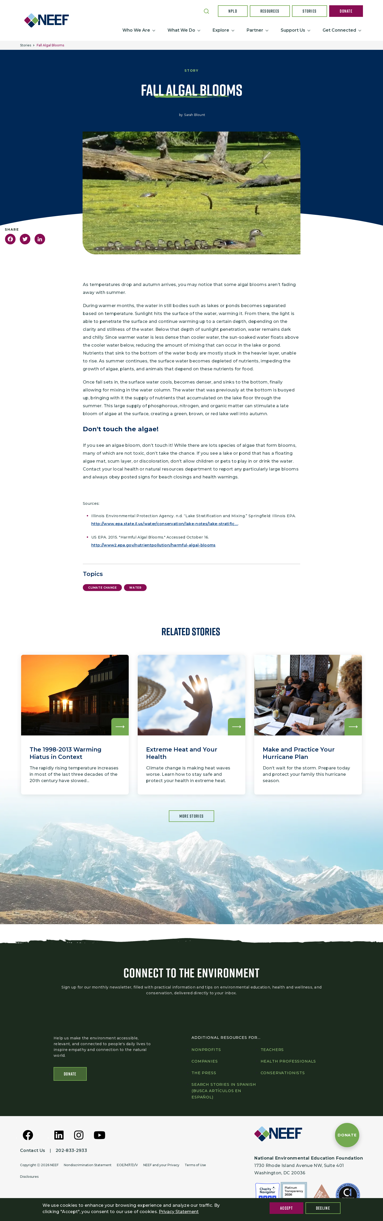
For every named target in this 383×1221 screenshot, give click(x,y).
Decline (323, 1208)
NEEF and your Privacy (161, 1165)
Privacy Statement (179, 1211)
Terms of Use (195, 1165)
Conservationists (283, 1072)
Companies (204, 1061)
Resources (270, 11)
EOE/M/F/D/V (127, 1165)
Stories (310, 11)
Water (135, 587)
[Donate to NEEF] (347, 1135)
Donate (346, 11)
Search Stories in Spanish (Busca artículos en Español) (223, 1090)
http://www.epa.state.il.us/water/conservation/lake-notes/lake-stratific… (164, 523)
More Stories (191, 816)
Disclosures (29, 1177)
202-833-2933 (71, 1150)
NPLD (232, 11)
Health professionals (288, 1061)
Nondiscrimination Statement (88, 1165)
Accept (286, 1208)
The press (203, 1072)
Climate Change (102, 587)
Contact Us (32, 1150)
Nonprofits (206, 1049)
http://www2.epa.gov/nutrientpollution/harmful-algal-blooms (153, 545)
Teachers (272, 1049)
